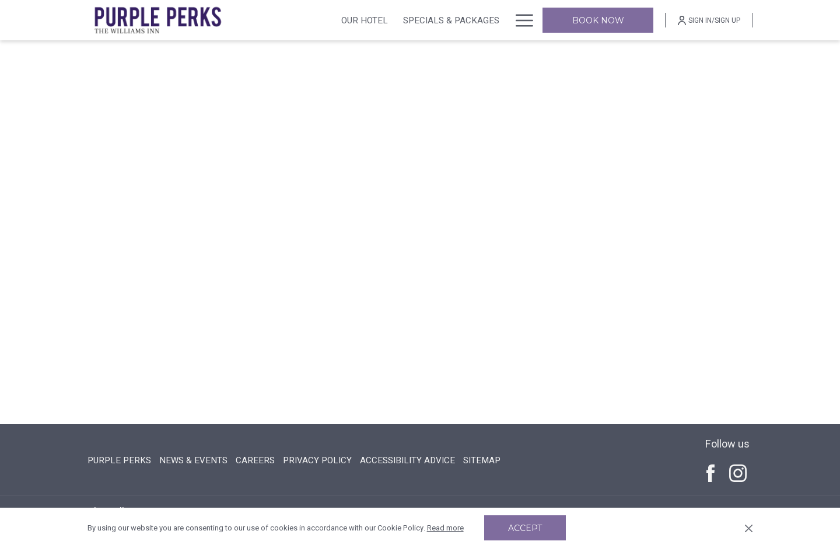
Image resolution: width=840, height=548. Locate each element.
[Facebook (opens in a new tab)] (710, 472)
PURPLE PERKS (119, 460)
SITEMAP (482, 460)
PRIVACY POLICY (317, 460)
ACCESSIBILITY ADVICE (407, 460)
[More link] (520, 20)
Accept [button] (525, 528)
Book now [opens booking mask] (598, 20)
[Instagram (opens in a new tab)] (738, 472)
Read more (445, 527)
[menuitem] (365, 20)
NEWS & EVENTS (193, 460)
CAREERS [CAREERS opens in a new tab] (255, 460)
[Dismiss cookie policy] (748, 528)
